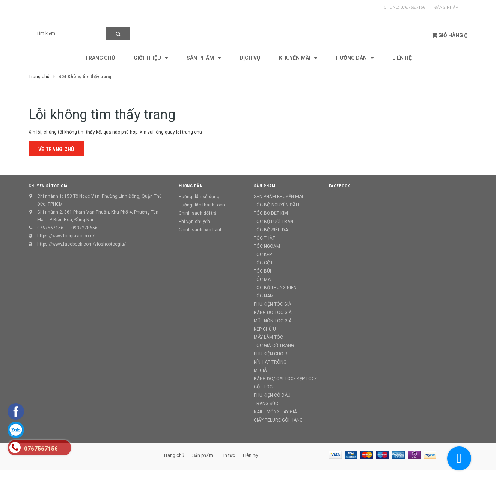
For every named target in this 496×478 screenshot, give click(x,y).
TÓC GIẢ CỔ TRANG (274, 345)
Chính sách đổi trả (198, 213)
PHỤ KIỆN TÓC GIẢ (272, 304)
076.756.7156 (412, 7)
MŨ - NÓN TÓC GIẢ (273, 320)
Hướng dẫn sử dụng (199, 196)
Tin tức (228, 455)
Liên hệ (250, 455)
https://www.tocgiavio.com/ (66, 235)
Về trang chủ (56, 149)
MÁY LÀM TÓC (268, 337)
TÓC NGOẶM (267, 246)
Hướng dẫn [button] (191, 186)
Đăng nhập (446, 7)
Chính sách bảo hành (201, 229)
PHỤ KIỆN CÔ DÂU (272, 395)
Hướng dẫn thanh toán (202, 205)
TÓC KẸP (263, 254)
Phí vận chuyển (194, 221)
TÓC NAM (264, 296)
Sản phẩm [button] (265, 186)
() (450, 35)
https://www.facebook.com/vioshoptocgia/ (81, 244)
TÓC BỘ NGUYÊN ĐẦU (276, 205)
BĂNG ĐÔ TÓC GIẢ (273, 312)
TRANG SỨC (266, 403)
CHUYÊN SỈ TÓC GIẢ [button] (48, 186)
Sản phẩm (202, 455)
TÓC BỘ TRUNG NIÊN (275, 287)
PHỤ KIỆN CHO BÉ (272, 354)
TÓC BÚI (262, 271)
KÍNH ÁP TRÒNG (270, 362)
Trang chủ (173, 455)
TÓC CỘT (263, 263)
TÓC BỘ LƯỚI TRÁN (273, 221)
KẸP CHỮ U (265, 329)
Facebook (339, 186)
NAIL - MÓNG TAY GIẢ (275, 411)
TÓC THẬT (264, 238)
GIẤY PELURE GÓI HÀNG (278, 420)
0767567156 (50, 228)
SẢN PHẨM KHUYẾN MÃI (278, 196)
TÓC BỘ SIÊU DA (271, 229)
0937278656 (84, 228)
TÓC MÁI (263, 279)
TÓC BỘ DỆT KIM (271, 213)
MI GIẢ (260, 370)
